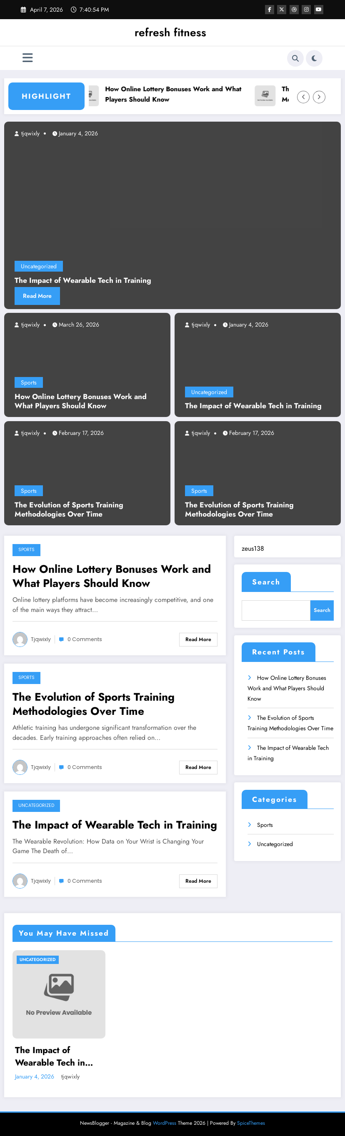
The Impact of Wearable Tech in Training (253, 406)
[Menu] (28, 58)
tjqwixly (30, 324)
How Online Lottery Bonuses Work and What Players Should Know (176, 94)
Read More (37, 296)
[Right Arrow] (319, 97)
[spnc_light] (314, 58)
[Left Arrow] (303, 97)
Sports (29, 382)
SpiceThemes (251, 1123)
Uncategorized (209, 392)
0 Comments (85, 639)
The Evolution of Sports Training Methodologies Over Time (69, 509)
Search (266, 582)
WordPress (164, 1123)
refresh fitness (170, 32)
